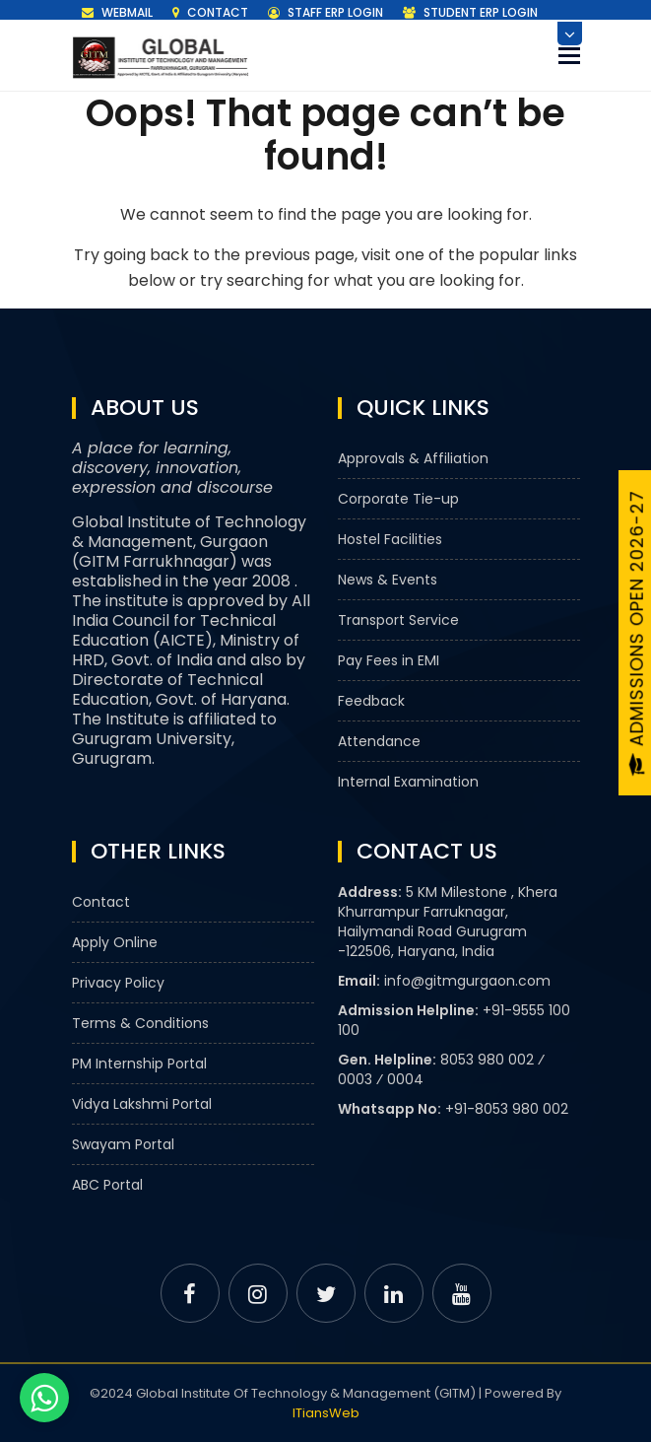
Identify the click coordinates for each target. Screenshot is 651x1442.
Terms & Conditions (140, 1023)
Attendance (379, 741)
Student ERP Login (470, 12)
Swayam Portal (123, 1144)
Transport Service (398, 620)
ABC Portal (107, 1185)
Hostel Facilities (390, 539)
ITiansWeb (326, 1413)
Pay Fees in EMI (388, 660)
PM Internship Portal (139, 1063)
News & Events (387, 579)
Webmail (117, 12)
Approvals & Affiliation (413, 458)
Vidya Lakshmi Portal (142, 1104)
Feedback (371, 701)
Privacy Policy (118, 983)
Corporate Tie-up (398, 499)
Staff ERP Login (325, 12)
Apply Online (115, 942)
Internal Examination (408, 781)
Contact (210, 12)
